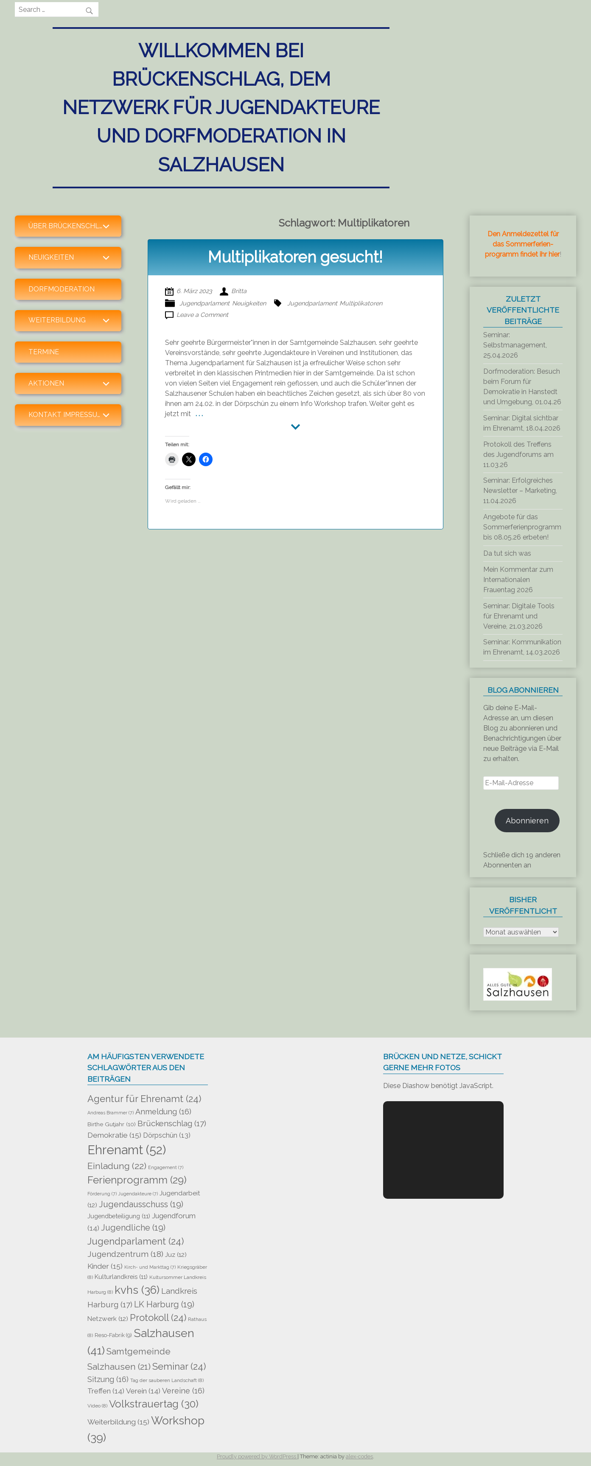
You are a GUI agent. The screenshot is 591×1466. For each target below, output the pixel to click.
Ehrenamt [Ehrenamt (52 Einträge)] (126, 1149)
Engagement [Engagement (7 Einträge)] (165, 1167)
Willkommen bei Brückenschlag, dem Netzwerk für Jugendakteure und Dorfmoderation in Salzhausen (221, 107)
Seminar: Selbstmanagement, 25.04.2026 (515, 345)
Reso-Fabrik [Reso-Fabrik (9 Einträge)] (113, 1335)
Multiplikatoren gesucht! (295, 257)
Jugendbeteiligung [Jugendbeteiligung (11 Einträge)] (118, 1216)
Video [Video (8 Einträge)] (97, 1406)
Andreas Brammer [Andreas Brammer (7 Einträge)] (110, 1112)
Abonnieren (527, 820)
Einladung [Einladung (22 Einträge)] (116, 1166)
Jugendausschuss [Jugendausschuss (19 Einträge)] (141, 1204)
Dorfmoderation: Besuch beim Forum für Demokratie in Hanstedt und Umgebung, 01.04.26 (522, 386)
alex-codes (359, 1456)
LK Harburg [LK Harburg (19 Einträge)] (164, 1304)
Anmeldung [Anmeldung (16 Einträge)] (163, 1111)
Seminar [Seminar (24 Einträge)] (179, 1366)
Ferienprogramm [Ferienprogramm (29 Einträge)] (137, 1180)
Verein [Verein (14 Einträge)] (143, 1391)
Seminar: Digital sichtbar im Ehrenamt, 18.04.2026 (521, 423)
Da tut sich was (507, 553)
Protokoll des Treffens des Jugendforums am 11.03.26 (518, 454)
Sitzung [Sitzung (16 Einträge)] (108, 1379)
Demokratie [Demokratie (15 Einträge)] (114, 1135)
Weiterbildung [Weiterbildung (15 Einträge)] (118, 1422)
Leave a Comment (202, 314)
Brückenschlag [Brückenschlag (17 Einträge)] (171, 1123)
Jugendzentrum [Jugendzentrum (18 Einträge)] (125, 1254)
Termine (43, 352)
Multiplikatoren (360, 303)
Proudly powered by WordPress (257, 1456)
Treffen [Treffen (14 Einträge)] (105, 1391)
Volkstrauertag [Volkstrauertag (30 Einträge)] (154, 1404)
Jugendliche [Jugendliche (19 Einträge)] (133, 1228)
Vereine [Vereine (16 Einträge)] (183, 1390)
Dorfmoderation (61, 289)
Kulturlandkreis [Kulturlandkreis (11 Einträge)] (121, 1276)
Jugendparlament (204, 303)
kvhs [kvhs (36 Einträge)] (137, 1290)
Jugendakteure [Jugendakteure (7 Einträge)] (138, 1193)
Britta (238, 290)
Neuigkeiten (249, 303)
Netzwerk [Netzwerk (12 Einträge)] (107, 1319)
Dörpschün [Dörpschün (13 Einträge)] (166, 1135)
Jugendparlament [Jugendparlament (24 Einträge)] (135, 1241)
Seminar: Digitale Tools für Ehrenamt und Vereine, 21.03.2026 (519, 616)
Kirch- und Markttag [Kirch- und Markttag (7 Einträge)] (150, 1267)
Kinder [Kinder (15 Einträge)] (105, 1266)
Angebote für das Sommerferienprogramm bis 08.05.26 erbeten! (522, 527)
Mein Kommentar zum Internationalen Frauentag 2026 (518, 579)
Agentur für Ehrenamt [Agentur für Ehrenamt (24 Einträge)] (144, 1098)
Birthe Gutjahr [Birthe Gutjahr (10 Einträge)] (111, 1124)
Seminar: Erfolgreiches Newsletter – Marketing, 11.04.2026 (520, 490)
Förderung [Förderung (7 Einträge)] (102, 1193)
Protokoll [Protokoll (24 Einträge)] (158, 1317)
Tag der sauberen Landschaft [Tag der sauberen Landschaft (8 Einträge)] (167, 1380)
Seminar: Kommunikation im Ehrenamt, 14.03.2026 (522, 647)
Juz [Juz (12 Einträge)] (176, 1255)
